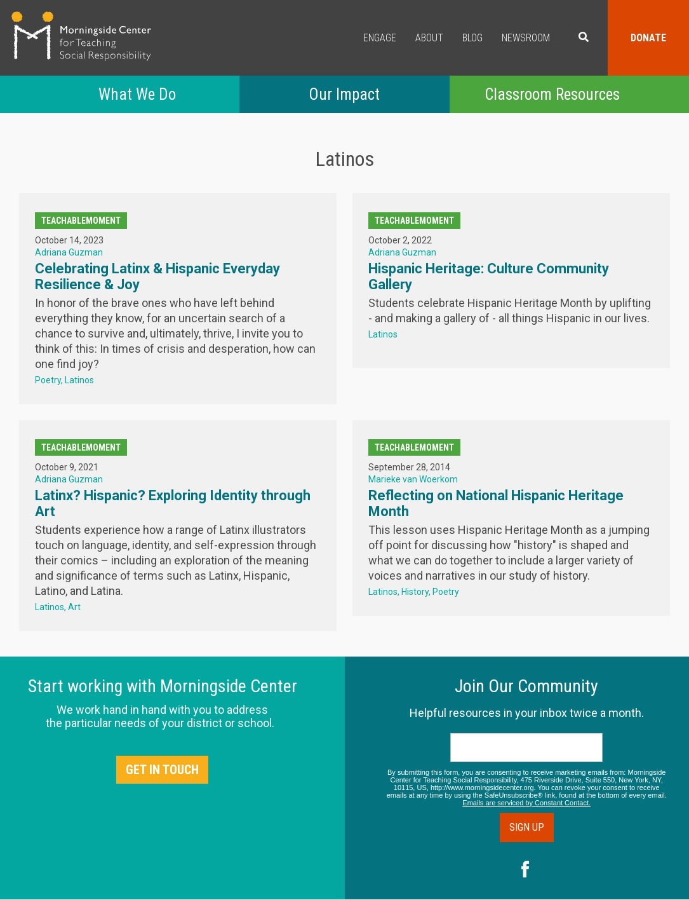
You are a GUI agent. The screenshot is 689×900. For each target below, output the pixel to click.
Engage (379, 38)
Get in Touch (162, 769)
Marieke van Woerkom (413, 479)
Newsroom (526, 38)
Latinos (79, 380)
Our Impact (344, 94)
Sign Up (526, 827)
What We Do (137, 94)
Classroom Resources (552, 94)
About (429, 38)
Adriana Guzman (69, 252)
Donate (648, 38)
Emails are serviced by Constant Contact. (526, 803)
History (415, 592)
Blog (472, 38)
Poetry (48, 380)
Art (74, 607)
